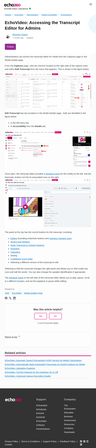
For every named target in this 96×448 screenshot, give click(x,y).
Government (70, 420)
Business (68, 416)
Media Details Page (33, 293)
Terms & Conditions (30, 441)
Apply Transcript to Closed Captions (27, 245)
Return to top (13, 336)
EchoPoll (40, 417)
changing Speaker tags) (60, 238)
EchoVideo (18, 15)
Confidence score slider (22, 259)
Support (8, 15)
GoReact (40, 425)
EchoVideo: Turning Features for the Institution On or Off (31, 372)
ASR (7, 293)
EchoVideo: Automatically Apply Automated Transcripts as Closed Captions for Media (45, 364)
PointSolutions (43, 429)
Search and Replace (20, 242)
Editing (14, 238)
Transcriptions (66, 15)
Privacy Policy (11, 441)
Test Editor (17, 293)
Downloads (69, 432)
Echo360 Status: (17, 9)
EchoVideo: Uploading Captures (20, 368)
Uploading (15, 252)
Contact (8, 444)
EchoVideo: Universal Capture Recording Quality (28, 376)
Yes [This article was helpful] (40, 316)
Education (69, 412)
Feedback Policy (67, 441)
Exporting (15, 248)
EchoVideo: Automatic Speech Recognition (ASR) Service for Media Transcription (43, 360)
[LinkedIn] (14, 298)
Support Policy (50, 441)
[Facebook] (6, 298)
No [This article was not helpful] (55, 316)
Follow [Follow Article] (10, 47)
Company (68, 428)
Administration (32, 15)
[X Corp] (10, 298)
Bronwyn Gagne (20, 34)
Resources (69, 424)
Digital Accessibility (49, 15)
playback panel (53, 174)
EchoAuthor (41, 405)
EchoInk (40, 413)
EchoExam (41, 409)
